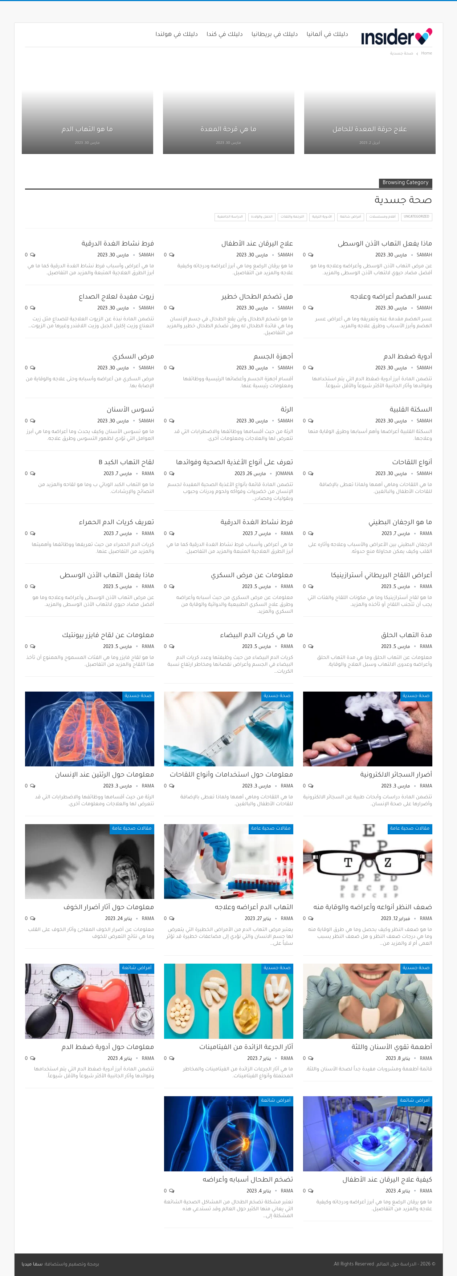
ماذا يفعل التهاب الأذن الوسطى (385, 244)
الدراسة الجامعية (230, 217)
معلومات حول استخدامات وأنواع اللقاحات (231, 775)
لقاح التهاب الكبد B (126, 463)
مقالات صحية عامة (410, 828)
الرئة (287, 410)
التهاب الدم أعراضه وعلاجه (254, 908)
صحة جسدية (416, 696)
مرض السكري (133, 357)
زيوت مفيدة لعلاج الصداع (116, 297)
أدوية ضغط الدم (408, 357)
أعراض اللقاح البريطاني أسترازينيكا (381, 576)
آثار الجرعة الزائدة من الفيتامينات (246, 1048)
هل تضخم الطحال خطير (257, 297)
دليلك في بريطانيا (275, 35)
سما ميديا (32, 1264)
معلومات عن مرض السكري (252, 576)
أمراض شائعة (350, 217)
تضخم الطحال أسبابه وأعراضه (248, 1180)
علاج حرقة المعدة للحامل (369, 130)
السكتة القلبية (411, 410)
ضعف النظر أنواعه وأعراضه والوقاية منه (373, 908)
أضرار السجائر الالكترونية (396, 775)
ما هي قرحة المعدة (228, 130)
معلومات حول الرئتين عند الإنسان (104, 775)
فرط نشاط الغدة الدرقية (118, 244)
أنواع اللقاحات (412, 463)
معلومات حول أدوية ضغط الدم (108, 1048)
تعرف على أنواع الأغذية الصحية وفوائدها (234, 463)
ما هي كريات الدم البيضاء (256, 636)
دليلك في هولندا (176, 35)
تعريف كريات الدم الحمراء (116, 523)
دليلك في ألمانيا (327, 35)
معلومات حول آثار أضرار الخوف (109, 908)
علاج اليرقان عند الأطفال (257, 244)
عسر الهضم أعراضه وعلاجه (391, 297)
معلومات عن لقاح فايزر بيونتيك (108, 636)
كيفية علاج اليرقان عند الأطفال (387, 1180)
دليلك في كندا (225, 35)
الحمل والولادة (262, 217)
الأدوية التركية (322, 217)
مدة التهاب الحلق (406, 636)
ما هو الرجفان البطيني (400, 523)
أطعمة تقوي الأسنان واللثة (392, 1048)
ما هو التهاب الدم (87, 130)
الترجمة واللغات (292, 217)
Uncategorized (416, 217)
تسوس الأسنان (130, 410)
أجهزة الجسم (273, 357)
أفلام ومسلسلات (382, 217)
